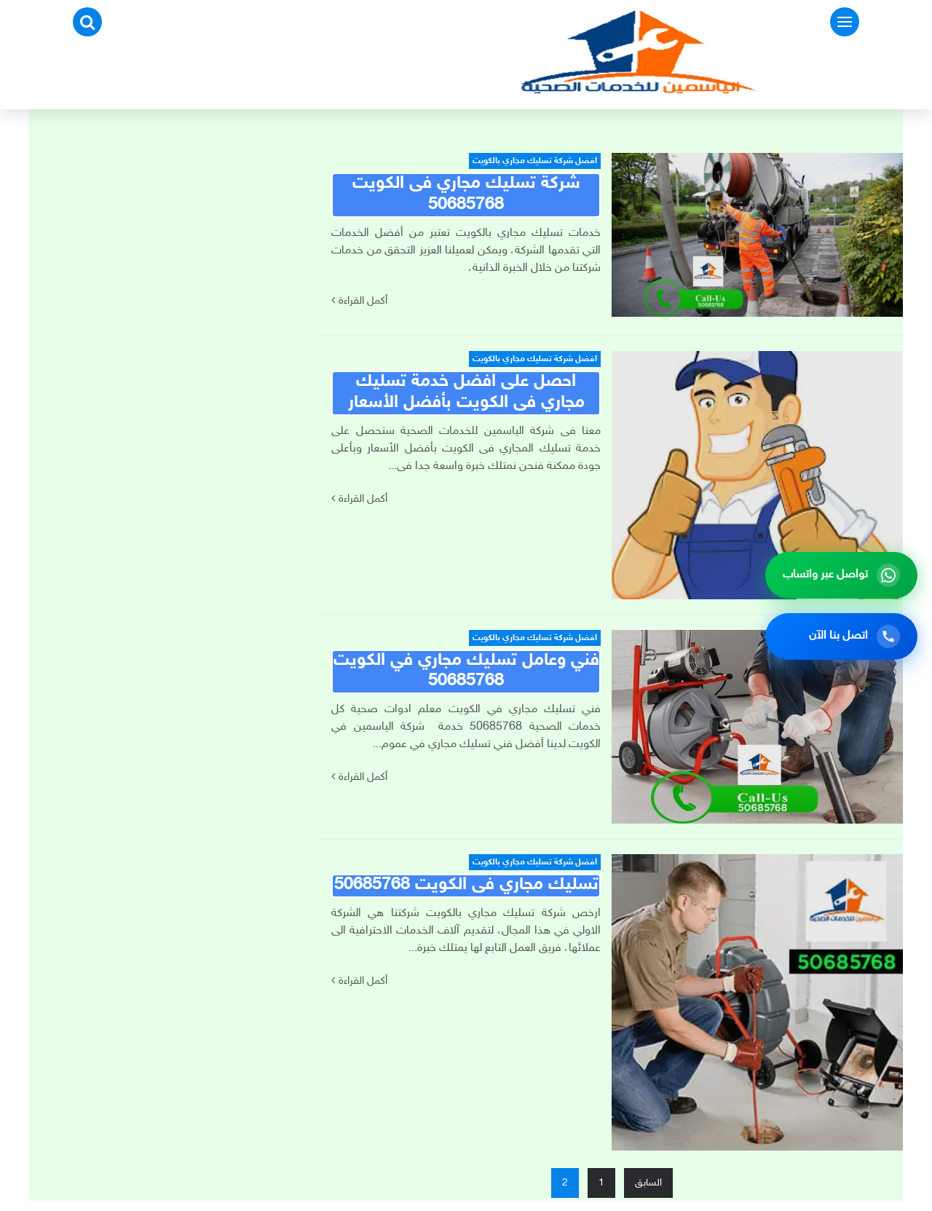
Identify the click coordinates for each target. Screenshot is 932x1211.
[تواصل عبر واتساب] (841, 575)
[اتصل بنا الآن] (841, 636)
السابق (648, 1183)
